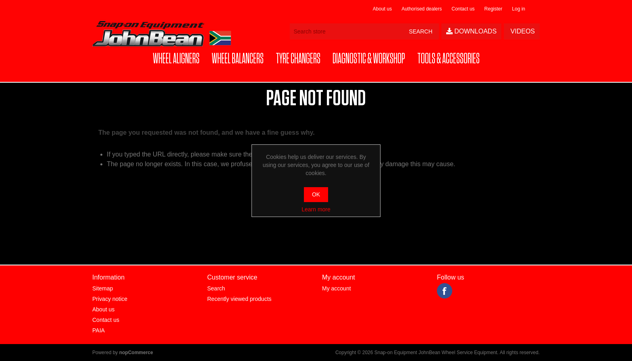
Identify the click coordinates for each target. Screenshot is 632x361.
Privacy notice (109, 299)
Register (493, 9)
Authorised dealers (421, 9)
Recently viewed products (239, 299)
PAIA (98, 330)
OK (316, 194)
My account (336, 288)
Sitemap (102, 288)
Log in (518, 9)
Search (216, 288)
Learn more (316, 209)
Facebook (444, 290)
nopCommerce (136, 352)
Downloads (471, 31)
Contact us (462, 9)
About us (382, 9)
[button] (176, 59)
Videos (522, 31)
